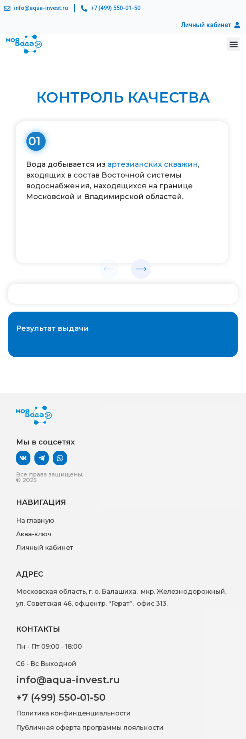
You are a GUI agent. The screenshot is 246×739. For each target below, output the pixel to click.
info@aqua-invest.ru (68, 680)
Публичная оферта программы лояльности (90, 727)
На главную (35, 520)
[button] (233, 44)
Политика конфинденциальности (73, 713)
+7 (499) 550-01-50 (61, 697)
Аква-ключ (34, 534)
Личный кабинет (44, 547)
